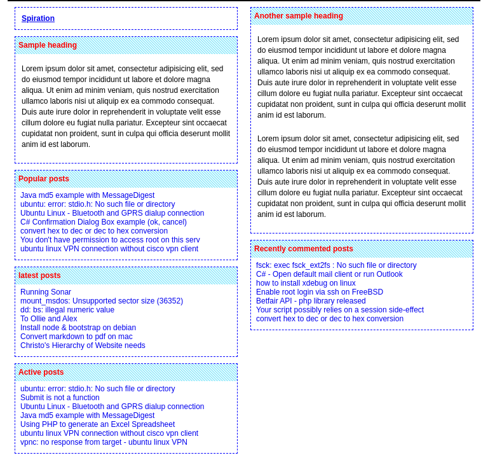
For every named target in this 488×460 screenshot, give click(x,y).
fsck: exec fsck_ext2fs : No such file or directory (336, 265)
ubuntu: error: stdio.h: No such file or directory (97, 204)
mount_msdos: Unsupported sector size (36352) (101, 300)
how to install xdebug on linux (306, 283)
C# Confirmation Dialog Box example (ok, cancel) (103, 222)
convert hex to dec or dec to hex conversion (94, 231)
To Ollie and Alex (48, 318)
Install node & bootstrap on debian (78, 327)
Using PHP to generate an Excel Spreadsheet (97, 424)
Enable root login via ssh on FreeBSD (319, 292)
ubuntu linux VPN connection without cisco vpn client (109, 248)
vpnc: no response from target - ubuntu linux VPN (103, 442)
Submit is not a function (60, 397)
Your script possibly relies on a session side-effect (340, 309)
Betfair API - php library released (311, 300)
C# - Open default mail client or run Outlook (329, 274)
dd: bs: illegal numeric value (67, 309)
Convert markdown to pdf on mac (76, 336)
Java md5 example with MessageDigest (87, 195)
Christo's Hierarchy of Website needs (83, 345)
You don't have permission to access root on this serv (110, 239)
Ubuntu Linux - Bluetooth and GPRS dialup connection (112, 213)
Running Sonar (45, 292)
